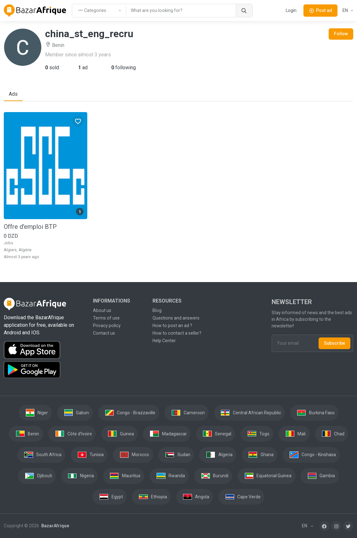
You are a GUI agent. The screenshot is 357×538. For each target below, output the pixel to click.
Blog (157, 310)
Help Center (164, 340)
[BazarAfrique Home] (35, 10)
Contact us (104, 333)
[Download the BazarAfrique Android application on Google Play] (44, 369)
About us (102, 310)
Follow (341, 33)
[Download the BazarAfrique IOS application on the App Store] (44, 350)
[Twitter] (348, 526)
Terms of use (106, 317)
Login (291, 10)
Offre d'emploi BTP (30, 226)
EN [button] (346, 10)
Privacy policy (107, 325)
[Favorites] (77, 121)
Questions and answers (176, 317)
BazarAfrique (54, 525)
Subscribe (334, 343)
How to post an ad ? (172, 325)
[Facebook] (325, 526)
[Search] (244, 10)
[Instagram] (336, 526)
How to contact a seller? (177, 333)
